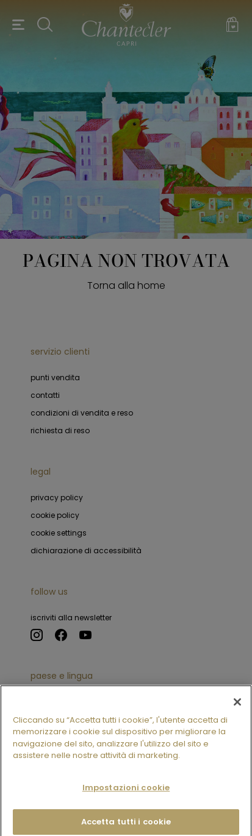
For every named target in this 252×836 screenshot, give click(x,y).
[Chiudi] (237, 708)
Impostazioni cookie (126, 793)
